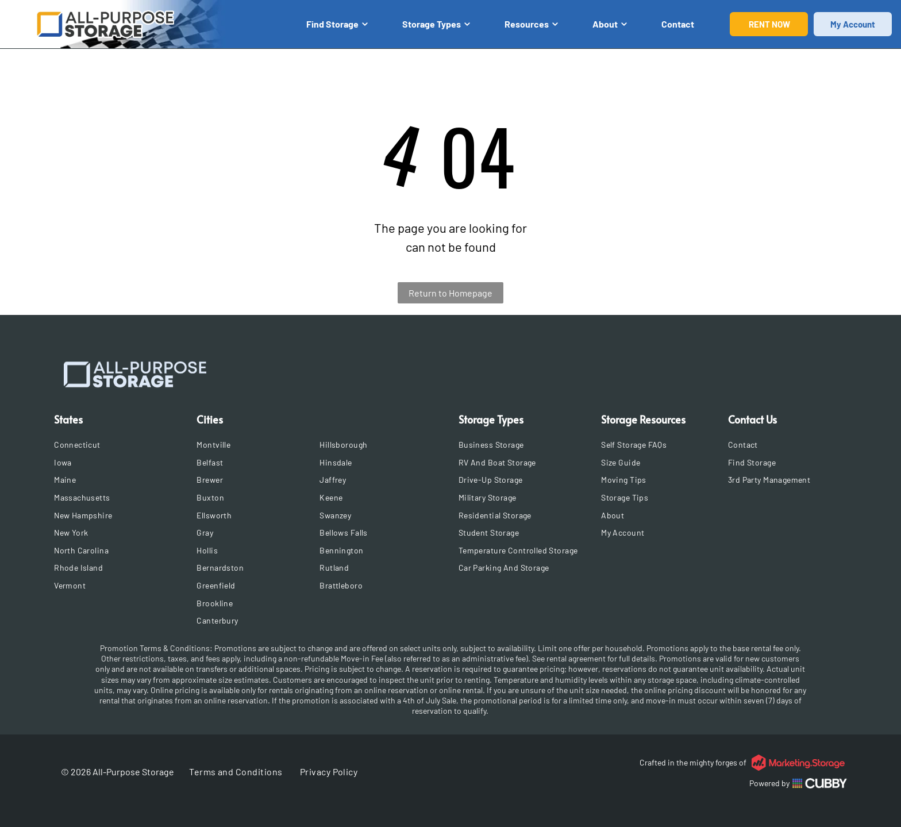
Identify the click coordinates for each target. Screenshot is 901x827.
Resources (531, 23)
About (609, 23)
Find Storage (337, 23)
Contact (677, 23)
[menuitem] (121, 444)
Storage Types (436, 23)
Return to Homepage (450, 292)
